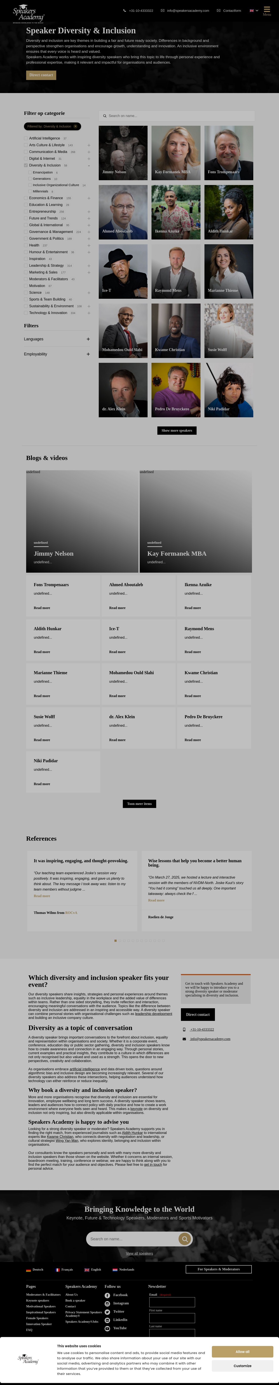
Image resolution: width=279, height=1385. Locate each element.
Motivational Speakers (41, 1306)
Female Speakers (37, 1318)
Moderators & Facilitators (43, 1294)
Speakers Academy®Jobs (81, 1321)
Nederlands (123, 1270)
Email (160, 1295)
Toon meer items (139, 804)
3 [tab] (124, 941)
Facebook (120, 1295)
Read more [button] (42, 896)
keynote (136, 1109)
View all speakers (139, 1253)
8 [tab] (146, 941)
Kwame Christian (60, 1137)
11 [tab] (159, 941)
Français (64, 1270)
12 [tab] (164, 941)
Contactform (232, 10)
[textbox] (177, 115)
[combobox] (139, 1239)
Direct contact (41, 75)
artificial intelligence (85, 1069)
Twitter (118, 1311)
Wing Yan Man (67, 1140)
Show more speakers (177, 430)
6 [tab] (137, 941)
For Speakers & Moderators (219, 1269)
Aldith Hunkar (132, 1133)
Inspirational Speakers (41, 1312)
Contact (70, 1306)
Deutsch (34, 1270)
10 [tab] (155, 941)
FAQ (29, 1330)
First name (155, 1310)
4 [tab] (129, 941)
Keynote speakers (37, 1300)
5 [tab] (133, 941)
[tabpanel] (82, 891)
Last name (155, 1326)
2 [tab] (120, 941)
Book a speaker (75, 1300)
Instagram (121, 1303)
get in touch (153, 1164)
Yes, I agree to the (172, 1351)
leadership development (153, 1014)
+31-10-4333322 (141, 10)
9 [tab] (151, 941)
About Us (71, 1294)
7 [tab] (142, 941)
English (93, 1270)
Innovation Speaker (39, 1324)
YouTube (120, 1328)
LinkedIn (120, 1320)
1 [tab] (116, 941)
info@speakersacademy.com (188, 10)
